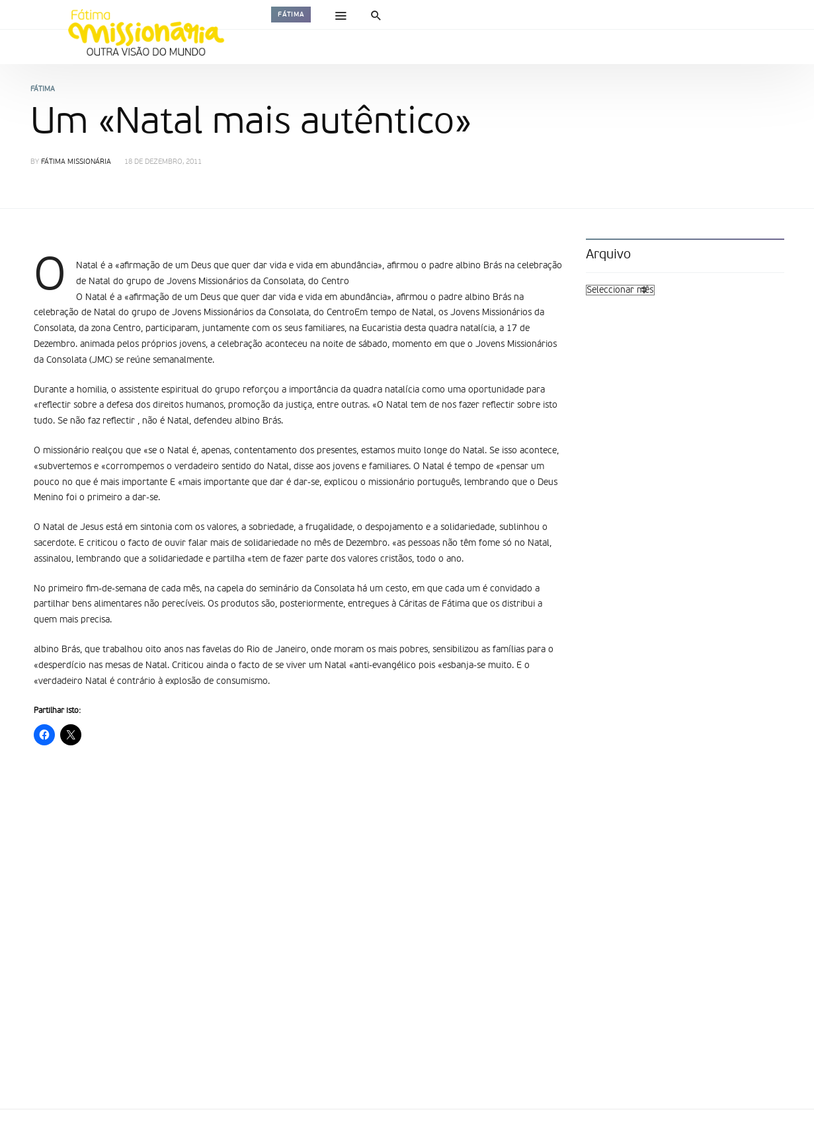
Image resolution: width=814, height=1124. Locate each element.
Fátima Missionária (76, 162)
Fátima (291, 14)
